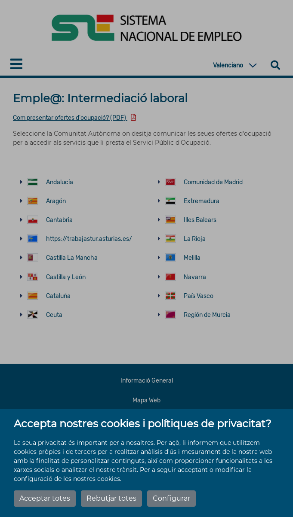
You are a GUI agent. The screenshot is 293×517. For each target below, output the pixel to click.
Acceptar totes (44, 498)
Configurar (171, 498)
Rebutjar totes (111, 498)
